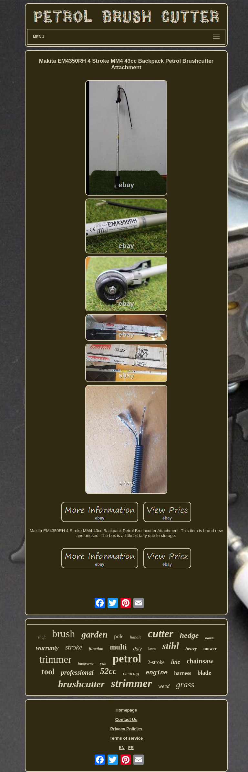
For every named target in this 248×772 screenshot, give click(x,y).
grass (185, 684)
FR (131, 747)
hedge (189, 635)
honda (209, 638)
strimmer (131, 683)
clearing (131, 673)
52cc (108, 671)
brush (63, 633)
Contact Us (126, 719)
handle (135, 637)
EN (122, 747)
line (175, 662)
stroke (73, 647)
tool (47, 671)
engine (157, 672)
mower (210, 648)
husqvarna (85, 663)
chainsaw (200, 661)
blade (204, 673)
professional (77, 672)
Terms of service (126, 738)
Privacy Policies (126, 728)
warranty (47, 647)
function (96, 648)
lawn (152, 649)
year (103, 663)
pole (118, 636)
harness (182, 673)
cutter (160, 633)
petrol (126, 658)
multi (118, 647)
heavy (191, 648)
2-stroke (156, 662)
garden (94, 634)
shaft (42, 637)
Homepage (126, 710)
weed (164, 686)
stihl (170, 646)
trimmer (55, 659)
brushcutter (81, 684)
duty (137, 648)
